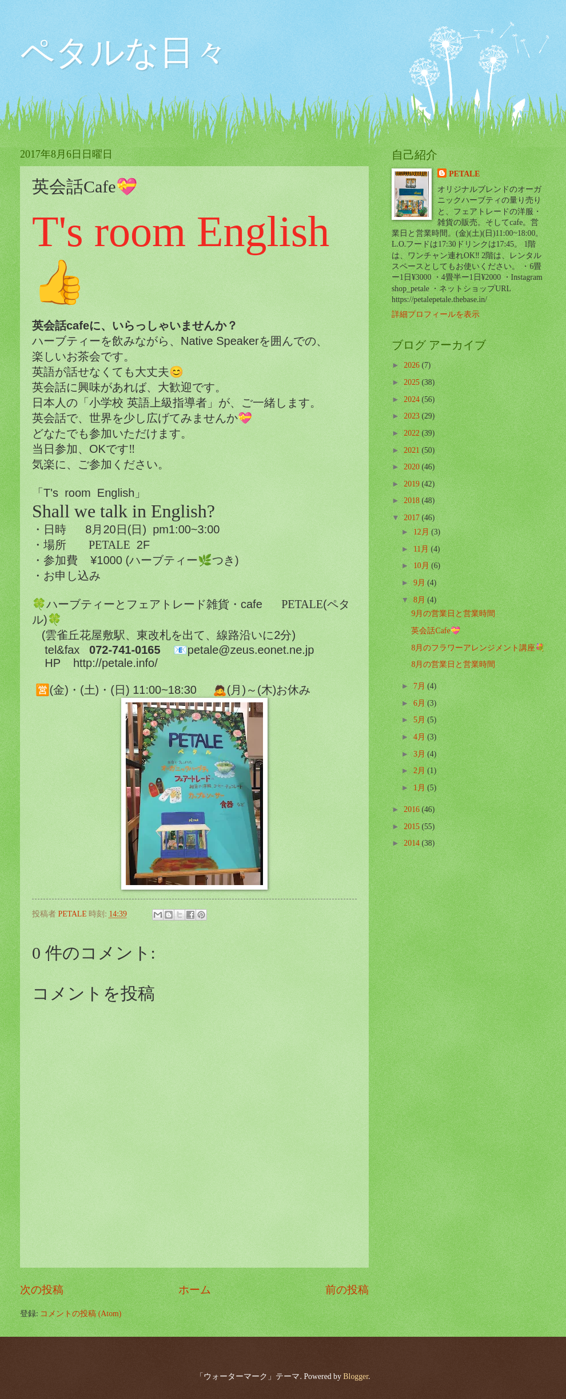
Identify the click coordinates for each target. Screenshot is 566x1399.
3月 (420, 754)
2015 (412, 826)
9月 (420, 582)
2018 (412, 500)
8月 (420, 600)
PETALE (464, 174)
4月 (420, 737)
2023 (412, 416)
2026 (412, 365)
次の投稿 (41, 1290)
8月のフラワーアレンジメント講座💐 (478, 648)
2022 (412, 433)
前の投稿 (347, 1290)
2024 (412, 399)
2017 (412, 517)
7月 (420, 686)
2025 (412, 382)
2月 (420, 770)
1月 (420, 787)
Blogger (355, 1376)
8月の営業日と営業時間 (453, 664)
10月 (422, 565)
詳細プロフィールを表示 (436, 314)
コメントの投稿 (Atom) (80, 1313)
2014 (412, 843)
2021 (412, 450)
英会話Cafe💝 (435, 630)
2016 (412, 809)
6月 (420, 703)
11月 (422, 549)
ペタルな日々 (124, 52)
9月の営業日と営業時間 (453, 613)
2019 (412, 484)
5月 (420, 719)
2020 (412, 467)
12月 (422, 532)
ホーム (194, 1290)
